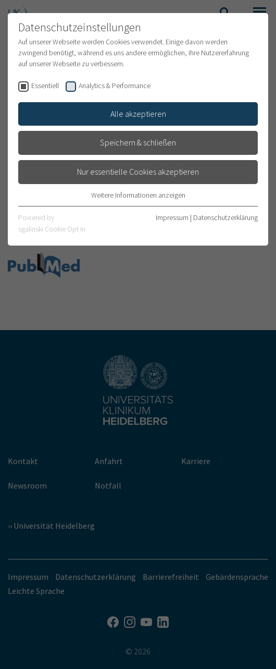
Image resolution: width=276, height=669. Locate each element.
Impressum (172, 217)
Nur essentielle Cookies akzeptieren (138, 171)
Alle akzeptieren (138, 113)
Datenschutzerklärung (225, 217)
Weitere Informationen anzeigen (138, 195)
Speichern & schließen (138, 142)
